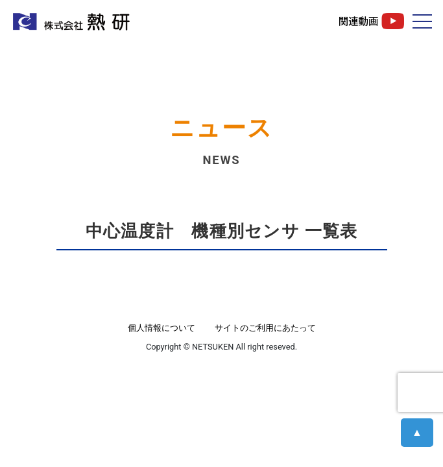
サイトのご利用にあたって (265, 328)
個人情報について (161, 328)
